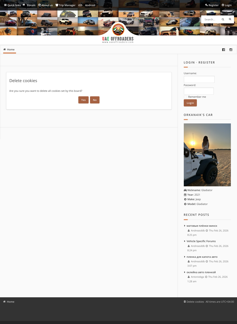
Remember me (195, 97)
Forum (31, 5)
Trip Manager (67, 5)
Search (223, 19)
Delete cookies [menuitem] (195, 301)
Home (10, 301)
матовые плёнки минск (202, 225)
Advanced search (230, 19)
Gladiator (198, 190)
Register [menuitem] (214, 5)
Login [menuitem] (228, 5)
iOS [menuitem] (80, 5)
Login (189, 62)
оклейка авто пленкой (201, 272)
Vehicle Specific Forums (201, 241)
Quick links (14, 5)
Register (206, 62)
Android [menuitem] (90, 5)
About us (47, 5)
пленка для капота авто (202, 257)
